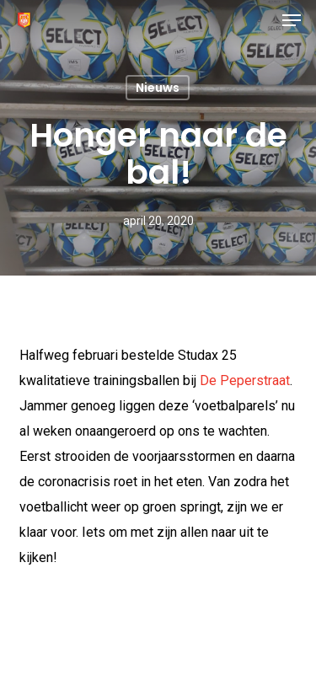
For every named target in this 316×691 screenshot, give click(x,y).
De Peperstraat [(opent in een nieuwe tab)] (245, 380)
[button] (291, 20)
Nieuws (157, 87)
